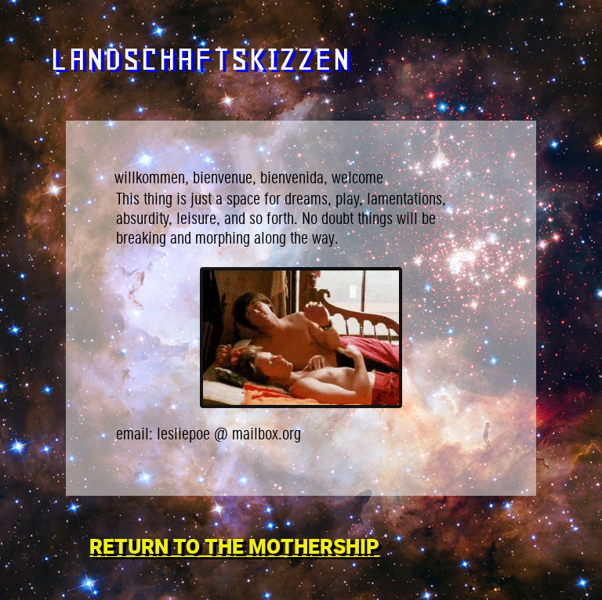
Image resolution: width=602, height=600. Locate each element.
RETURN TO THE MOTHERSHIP (234, 547)
